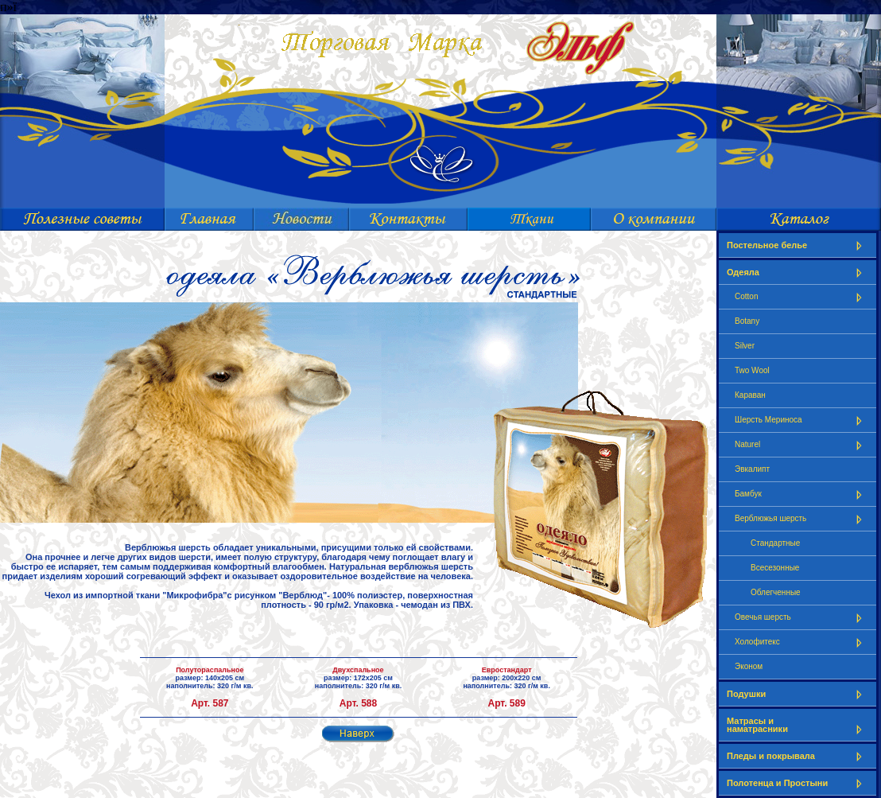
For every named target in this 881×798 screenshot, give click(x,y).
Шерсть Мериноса (801, 420)
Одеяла (797, 272)
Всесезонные (775, 567)
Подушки (797, 694)
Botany (747, 321)
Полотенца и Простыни (797, 783)
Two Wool (752, 370)
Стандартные (775, 543)
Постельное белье (797, 245)
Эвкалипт (752, 469)
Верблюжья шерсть (801, 519)
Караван (750, 395)
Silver (745, 345)
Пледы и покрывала (797, 756)
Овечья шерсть (801, 618)
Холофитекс (801, 642)
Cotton (801, 297)
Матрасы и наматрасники (797, 725)
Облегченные (776, 592)
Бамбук (801, 494)
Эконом (749, 666)
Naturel (801, 445)
